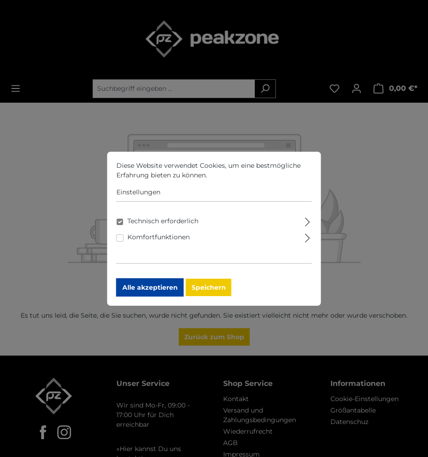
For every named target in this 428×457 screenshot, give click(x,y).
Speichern (211, 293)
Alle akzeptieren (153, 293)
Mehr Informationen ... (247, 181)
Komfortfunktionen (161, 243)
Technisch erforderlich (165, 227)
